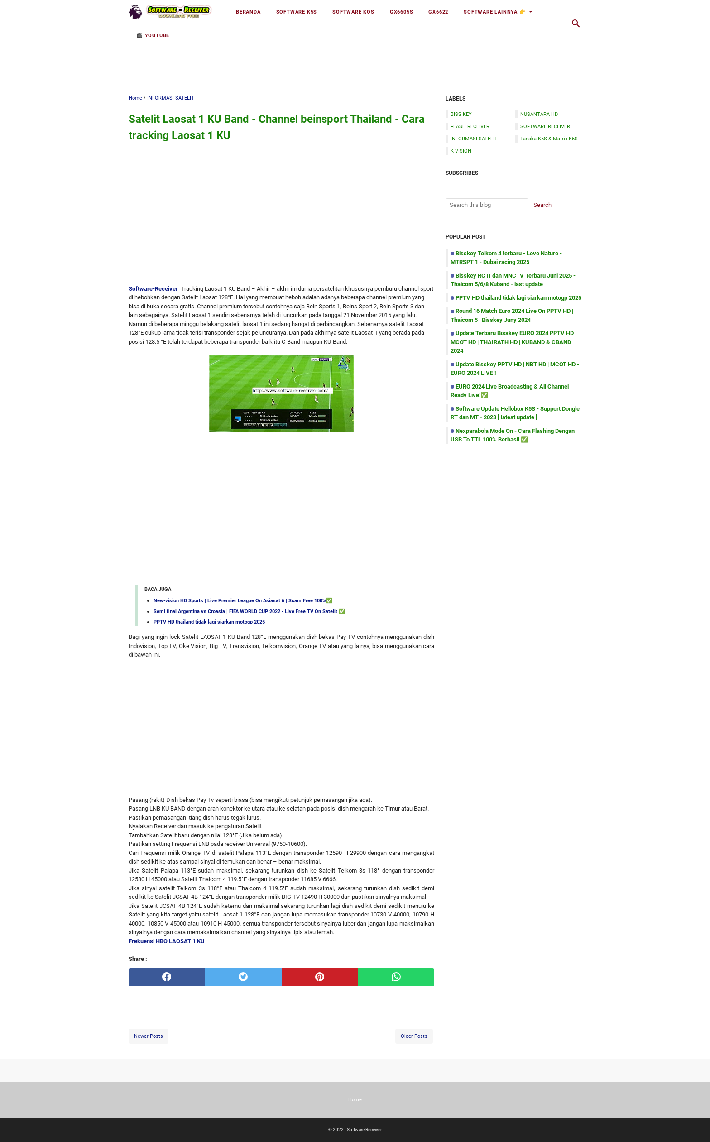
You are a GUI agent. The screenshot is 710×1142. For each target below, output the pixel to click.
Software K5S (296, 12)
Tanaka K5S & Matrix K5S (549, 138)
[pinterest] (320, 977)
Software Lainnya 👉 (495, 12)
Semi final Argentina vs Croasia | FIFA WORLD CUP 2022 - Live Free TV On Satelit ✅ (249, 611)
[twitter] (243, 977)
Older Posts (414, 1036)
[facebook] (167, 977)
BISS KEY (461, 114)
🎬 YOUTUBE (152, 35)
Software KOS (353, 12)
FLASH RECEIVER (470, 126)
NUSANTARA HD (539, 114)
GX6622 (438, 12)
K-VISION (461, 151)
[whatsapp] (396, 977)
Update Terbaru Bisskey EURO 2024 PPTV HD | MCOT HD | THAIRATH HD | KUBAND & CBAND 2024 (513, 342)
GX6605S (401, 12)
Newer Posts (148, 1036)
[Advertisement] (355, 57)
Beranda (248, 12)
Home (355, 1099)
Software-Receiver (153, 288)
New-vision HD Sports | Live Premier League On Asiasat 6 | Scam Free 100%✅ (243, 600)
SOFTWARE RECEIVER (545, 126)
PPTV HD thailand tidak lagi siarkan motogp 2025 (209, 622)
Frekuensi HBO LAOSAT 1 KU (167, 941)
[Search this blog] (576, 23)
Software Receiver (364, 1129)
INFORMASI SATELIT (474, 138)
